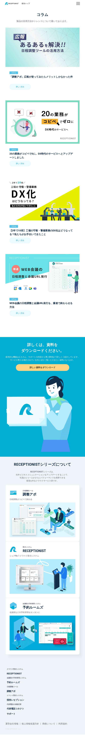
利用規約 (62, 725)
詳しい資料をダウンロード (42, 368)
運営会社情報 (11, 725)
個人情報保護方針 (30, 725)
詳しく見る (20, 88)
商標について (48, 725)
